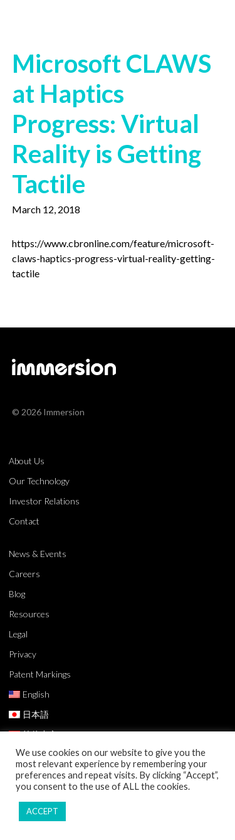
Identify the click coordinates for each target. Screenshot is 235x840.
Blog (17, 593)
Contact (24, 521)
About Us (26, 460)
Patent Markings (40, 674)
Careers (24, 573)
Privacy (22, 654)
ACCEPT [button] (42, 811)
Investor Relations (44, 501)
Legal (18, 634)
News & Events (37, 553)
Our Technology (39, 481)
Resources (29, 614)
